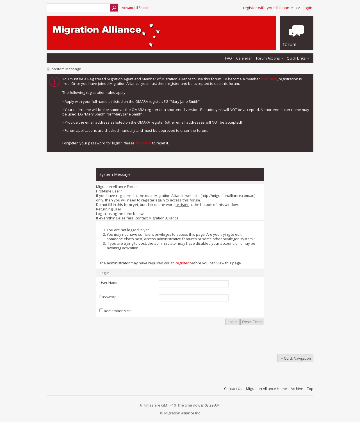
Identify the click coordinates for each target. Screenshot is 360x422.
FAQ (228, 58)
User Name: (109, 282)
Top (310, 388)
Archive (297, 388)
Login (308, 7)
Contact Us (233, 388)
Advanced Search (135, 7)
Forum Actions (268, 58)
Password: (108, 296)
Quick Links (296, 58)
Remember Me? (115, 310)
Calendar (244, 58)
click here (269, 78)
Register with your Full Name (268, 7)
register (182, 263)
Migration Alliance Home (266, 388)
